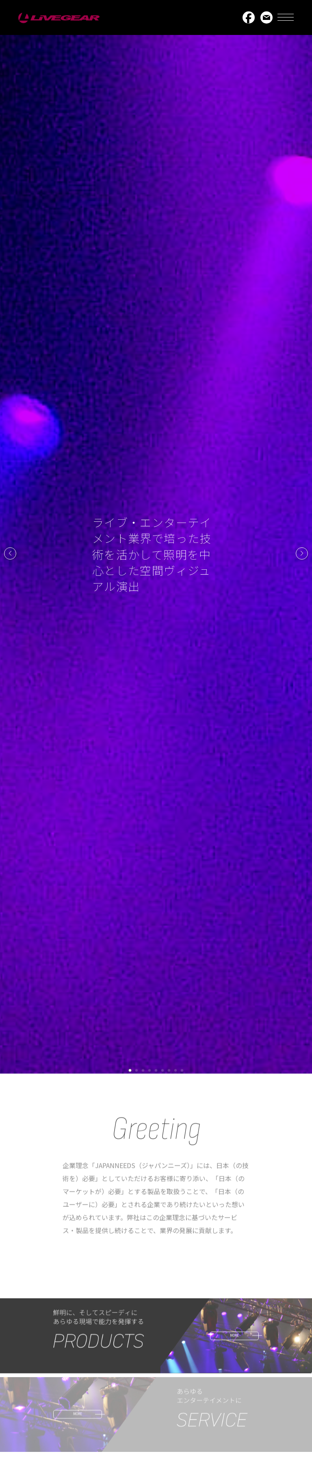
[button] (10, 553)
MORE (234, 1338)
